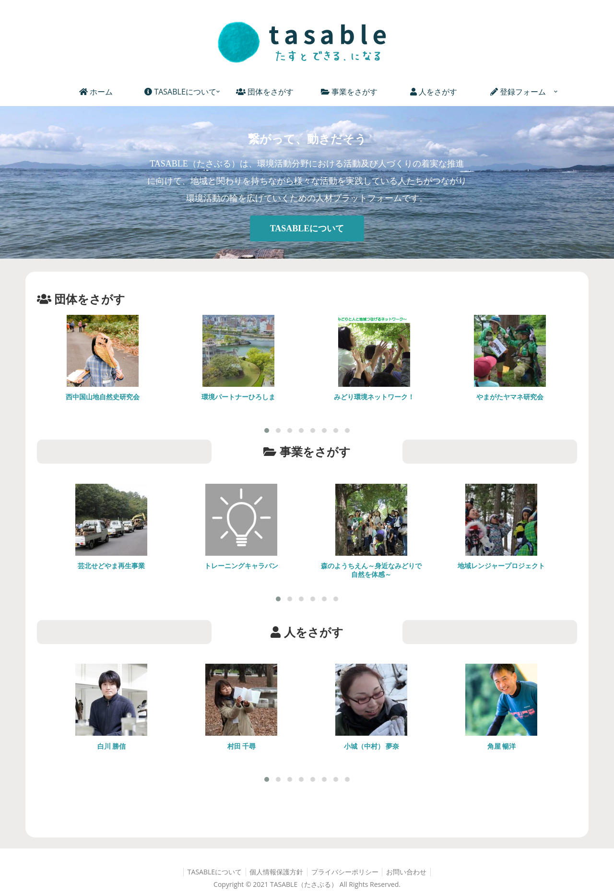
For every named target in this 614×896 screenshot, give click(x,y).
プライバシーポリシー (345, 872)
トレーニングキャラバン (241, 565)
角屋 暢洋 (501, 746)
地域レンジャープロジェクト (501, 565)
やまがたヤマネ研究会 (509, 396)
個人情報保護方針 (275, 872)
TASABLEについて (307, 228)
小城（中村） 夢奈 (372, 746)
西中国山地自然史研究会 (103, 396)
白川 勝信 (111, 746)
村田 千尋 (241, 746)
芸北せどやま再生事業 (111, 565)
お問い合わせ (410, 872)
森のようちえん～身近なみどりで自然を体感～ (371, 570)
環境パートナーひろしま (238, 396)
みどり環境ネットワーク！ (374, 396)
